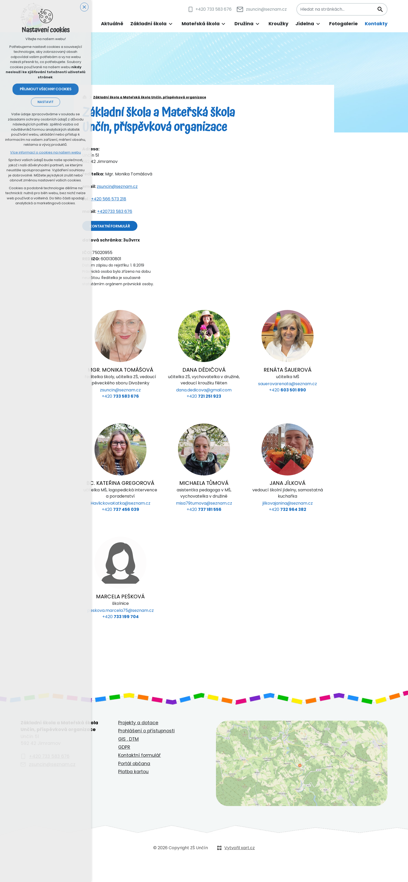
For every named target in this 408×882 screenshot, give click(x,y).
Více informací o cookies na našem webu (45, 153)
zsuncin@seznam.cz (117, 186)
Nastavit (45, 102)
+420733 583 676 (114, 211)
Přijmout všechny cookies (46, 89)
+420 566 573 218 (108, 199)
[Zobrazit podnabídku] (170, 24)
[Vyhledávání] (380, 9)
